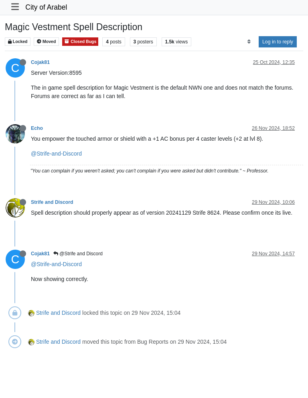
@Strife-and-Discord (56, 153)
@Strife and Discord (78, 253)
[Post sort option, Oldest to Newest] (248, 41)
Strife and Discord (52, 202)
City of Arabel (46, 7)
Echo (37, 128)
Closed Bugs (80, 41)
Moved (46, 41)
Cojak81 (40, 62)
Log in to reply (277, 42)
